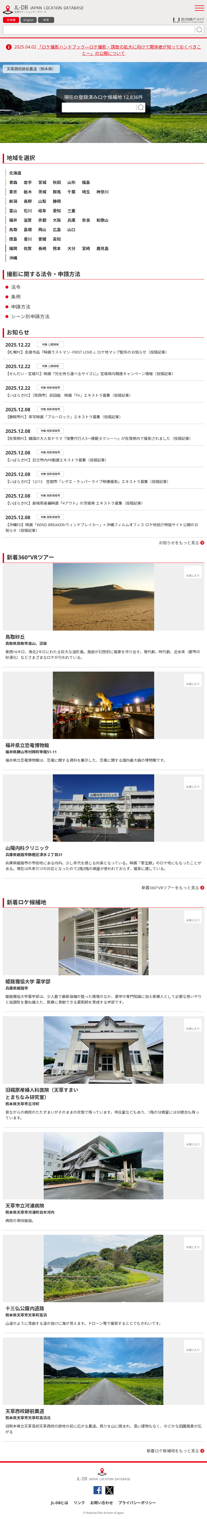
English (28, 20)
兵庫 (71, 220)
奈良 (86, 220)
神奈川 (102, 191)
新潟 (13, 201)
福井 (13, 220)
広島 (57, 229)
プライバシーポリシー (137, 1502)
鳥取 (13, 229)
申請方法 (20, 306)
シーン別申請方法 (30, 316)
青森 (13, 182)
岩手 (28, 182)
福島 (86, 182)
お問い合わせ (101, 1502)
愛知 (57, 210)
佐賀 (28, 248)
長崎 (42, 248)
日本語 (11, 20)
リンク (79, 1502)
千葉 (71, 191)
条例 (16, 296)
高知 (57, 239)
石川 (28, 210)
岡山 (42, 229)
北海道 (15, 173)
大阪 (57, 220)
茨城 (42, 191)
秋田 (57, 182)
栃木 (28, 191)
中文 (46, 20)
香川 (28, 239)
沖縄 (13, 258)
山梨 (42, 201)
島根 (28, 229)
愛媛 (42, 239)
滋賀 (28, 220)
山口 (71, 229)
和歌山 (102, 220)
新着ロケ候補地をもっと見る (173, 1450)
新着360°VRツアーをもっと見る (170, 887)
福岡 (13, 248)
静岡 (57, 201)
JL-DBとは (59, 1502)
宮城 (42, 182)
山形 (71, 182)
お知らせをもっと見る (179, 542)
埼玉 (86, 191)
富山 (13, 210)
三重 (71, 210)
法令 (16, 287)
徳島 (13, 239)
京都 (42, 220)
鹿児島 (102, 248)
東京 (13, 191)
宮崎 (86, 248)
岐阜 (42, 210)
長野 (28, 201)
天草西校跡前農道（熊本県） (31, 68)
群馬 (57, 191)
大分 (71, 248)
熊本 (57, 248)
